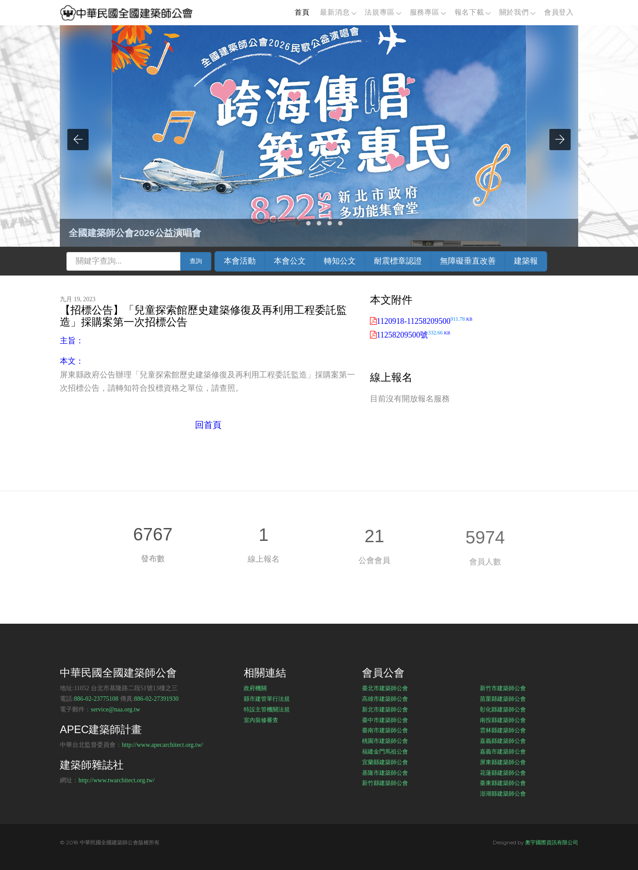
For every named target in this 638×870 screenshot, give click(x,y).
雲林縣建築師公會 (503, 730)
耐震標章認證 (398, 260)
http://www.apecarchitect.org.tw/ (162, 745)
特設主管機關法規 (267, 709)
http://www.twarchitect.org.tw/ (116, 780)
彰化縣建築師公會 (503, 709)
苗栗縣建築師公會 (503, 698)
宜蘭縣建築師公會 (385, 761)
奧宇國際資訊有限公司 (551, 842)
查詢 (196, 261)
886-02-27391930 (156, 698)
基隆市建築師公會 (385, 772)
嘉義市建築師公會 (503, 751)
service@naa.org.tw (115, 709)
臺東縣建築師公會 (503, 782)
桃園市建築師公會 (385, 740)
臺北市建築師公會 (385, 687)
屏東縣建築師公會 (503, 761)
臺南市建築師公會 (385, 730)
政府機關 (255, 687)
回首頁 (208, 425)
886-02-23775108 (96, 698)
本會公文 (290, 260)
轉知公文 (340, 260)
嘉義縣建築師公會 (503, 740)
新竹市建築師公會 (503, 687)
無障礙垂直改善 (468, 260)
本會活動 (240, 260)
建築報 (526, 260)
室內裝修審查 (261, 719)
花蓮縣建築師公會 (503, 772)
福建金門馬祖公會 (385, 751)
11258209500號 (413, 334)
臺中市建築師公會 (385, 719)
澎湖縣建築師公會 (503, 793)
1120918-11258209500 (424, 321)
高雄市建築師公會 (385, 698)
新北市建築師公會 (385, 709)
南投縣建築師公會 (503, 719)
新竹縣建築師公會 (385, 782)
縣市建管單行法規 (267, 698)
